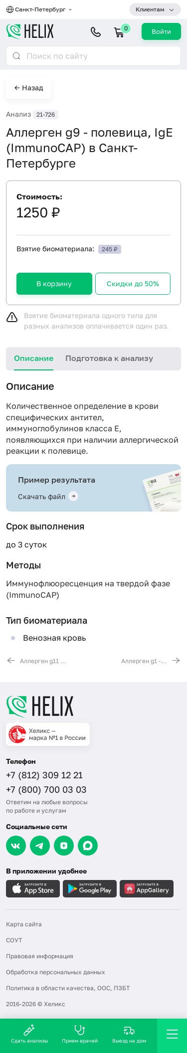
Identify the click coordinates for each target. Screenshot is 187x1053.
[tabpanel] (93, 522)
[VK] (16, 846)
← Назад (28, 87)
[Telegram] (40, 846)
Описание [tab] (33, 358)
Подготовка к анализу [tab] (109, 358)
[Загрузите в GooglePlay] (90, 888)
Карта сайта (24, 924)
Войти (161, 31)
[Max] (88, 846)
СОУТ (14, 940)
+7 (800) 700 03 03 (46, 789)
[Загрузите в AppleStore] (33, 888)
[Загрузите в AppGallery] (147, 888)
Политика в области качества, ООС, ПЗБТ (68, 988)
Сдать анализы (29, 1034)
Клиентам (150, 9)
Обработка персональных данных (55, 972)
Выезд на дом (129, 1034)
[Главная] (93, 706)
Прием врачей (80, 1034)
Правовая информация (39, 956)
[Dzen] (64, 846)
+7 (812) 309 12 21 (44, 774)
